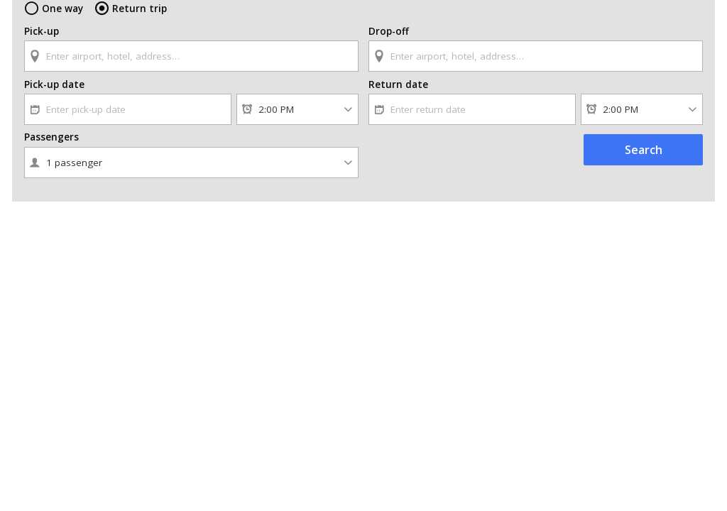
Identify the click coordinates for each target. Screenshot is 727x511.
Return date (398, 84)
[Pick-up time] (297, 109)
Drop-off (388, 31)
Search (643, 150)
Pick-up (41, 31)
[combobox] (191, 49)
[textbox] (191, 56)
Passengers (51, 137)
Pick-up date (54, 84)
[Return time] (642, 109)
